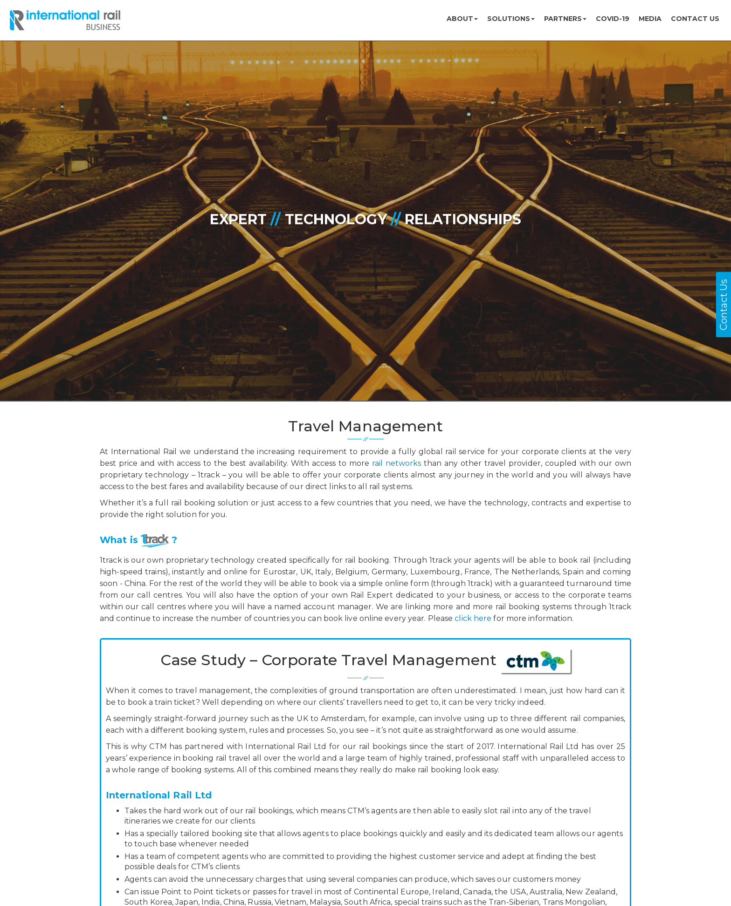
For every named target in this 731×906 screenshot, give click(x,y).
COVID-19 (612, 18)
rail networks (396, 463)
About (462, 18)
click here (473, 618)
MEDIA (650, 18)
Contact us (695, 18)
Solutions (511, 18)
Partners (565, 18)
